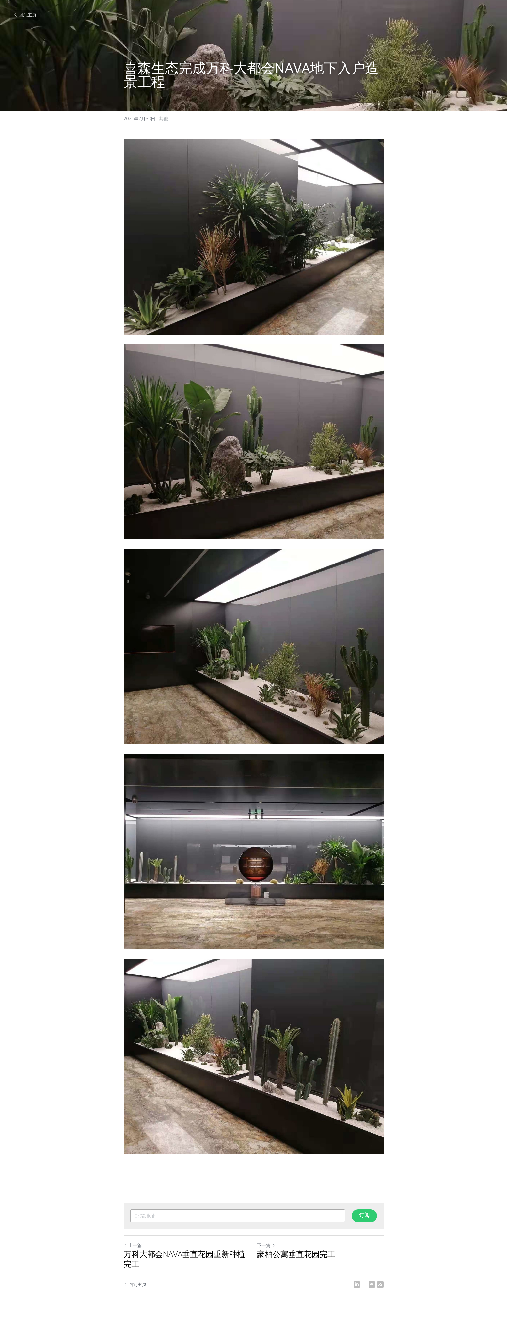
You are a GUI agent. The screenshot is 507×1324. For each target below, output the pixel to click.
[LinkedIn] (357, 1284)
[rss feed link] (380, 1284)
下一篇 (266, 1245)
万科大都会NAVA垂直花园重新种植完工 (184, 1259)
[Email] (372, 1284)
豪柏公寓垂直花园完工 (296, 1254)
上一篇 (133, 1245)
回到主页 (25, 14)
